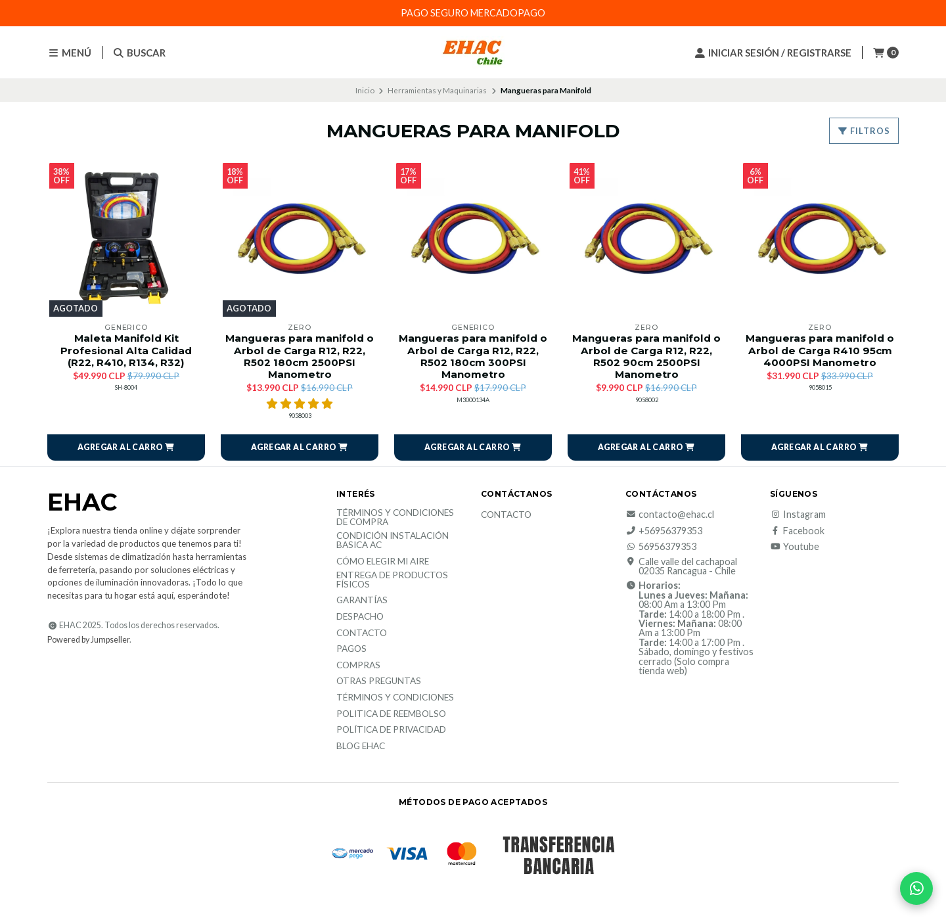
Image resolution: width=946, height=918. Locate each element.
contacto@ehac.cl (669, 514)
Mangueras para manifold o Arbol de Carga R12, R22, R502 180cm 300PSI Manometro (473, 356)
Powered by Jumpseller (88, 640)
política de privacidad (391, 730)
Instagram (798, 514)
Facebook (797, 531)
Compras (358, 665)
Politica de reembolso (391, 714)
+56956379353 (663, 531)
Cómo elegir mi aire (382, 561)
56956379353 (660, 546)
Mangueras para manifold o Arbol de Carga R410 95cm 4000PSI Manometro (820, 350)
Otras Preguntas (378, 681)
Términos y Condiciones (395, 697)
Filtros (864, 131)
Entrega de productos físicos (392, 580)
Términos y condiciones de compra (395, 517)
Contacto (361, 633)
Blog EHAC (360, 746)
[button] (126, 447)
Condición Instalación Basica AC (392, 540)
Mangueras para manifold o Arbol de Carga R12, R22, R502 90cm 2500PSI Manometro (646, 356)
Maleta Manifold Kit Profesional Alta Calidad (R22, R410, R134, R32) (126, 350)
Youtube (794, 546)
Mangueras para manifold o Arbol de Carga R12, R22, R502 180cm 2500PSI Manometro (299, 356)
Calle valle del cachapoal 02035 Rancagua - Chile (681, 566)
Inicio (364, 90)
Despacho (360, 617)
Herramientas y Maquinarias (437, 90)
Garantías (362, 600)
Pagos (351, 649)
